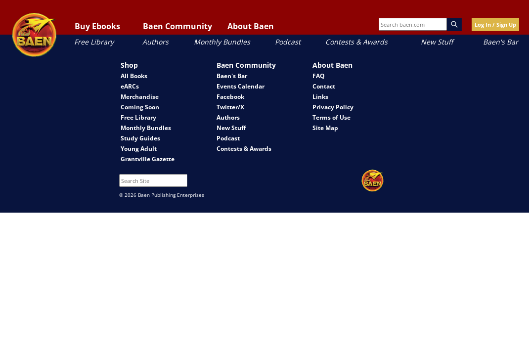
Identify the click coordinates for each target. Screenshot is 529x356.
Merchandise (140, 96)
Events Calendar (240, 86)
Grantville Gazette (148, 159)
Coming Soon (140, 107)
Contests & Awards (356, 41)
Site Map (325, 128)
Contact (323, 86)
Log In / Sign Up (495, 24)
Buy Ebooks (97, 26)
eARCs (130, 86)
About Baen (250, 26)
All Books (134, 76)
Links (320, 96)
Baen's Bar (500, 41)
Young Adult (139, 148)
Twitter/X (230, 107)
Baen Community (177, 26)
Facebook (230, 96)
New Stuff (437, 41)
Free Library (94, 41)
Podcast (288, 41)
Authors (155, 41)
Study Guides (140, 138)
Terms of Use (331, 117)
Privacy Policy (332, 107)
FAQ (318, 76)
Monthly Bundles (222, 41)
